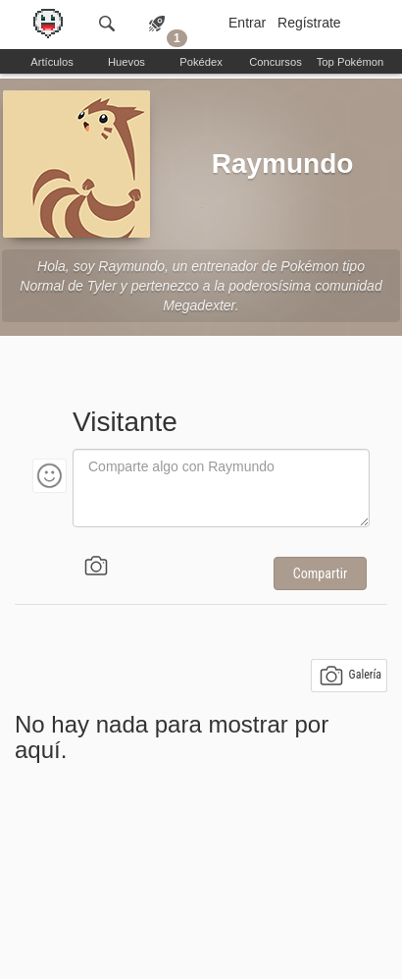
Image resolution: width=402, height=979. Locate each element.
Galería (350, 675)
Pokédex (201, 62)
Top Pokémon (350, 62)
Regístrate (309, 22)
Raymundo (283, 163)
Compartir (320, 573)
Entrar (247, 22)
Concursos (275, 62)
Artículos (52, 62)
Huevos (126, 62)
